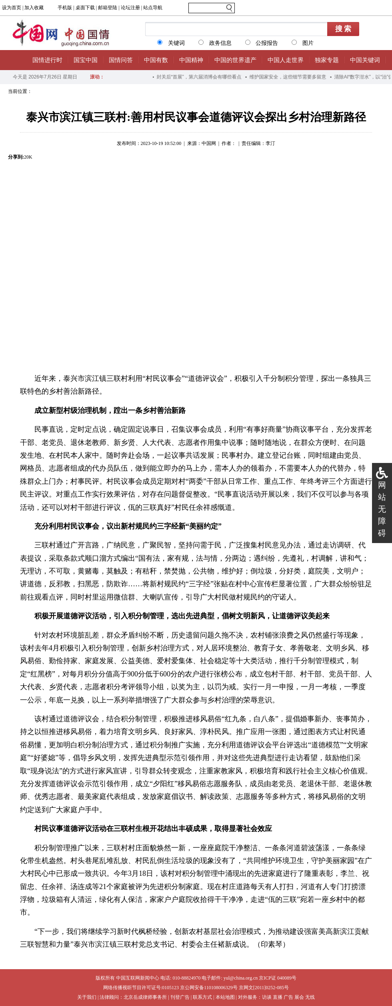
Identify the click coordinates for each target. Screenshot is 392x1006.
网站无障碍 (382, 509)
